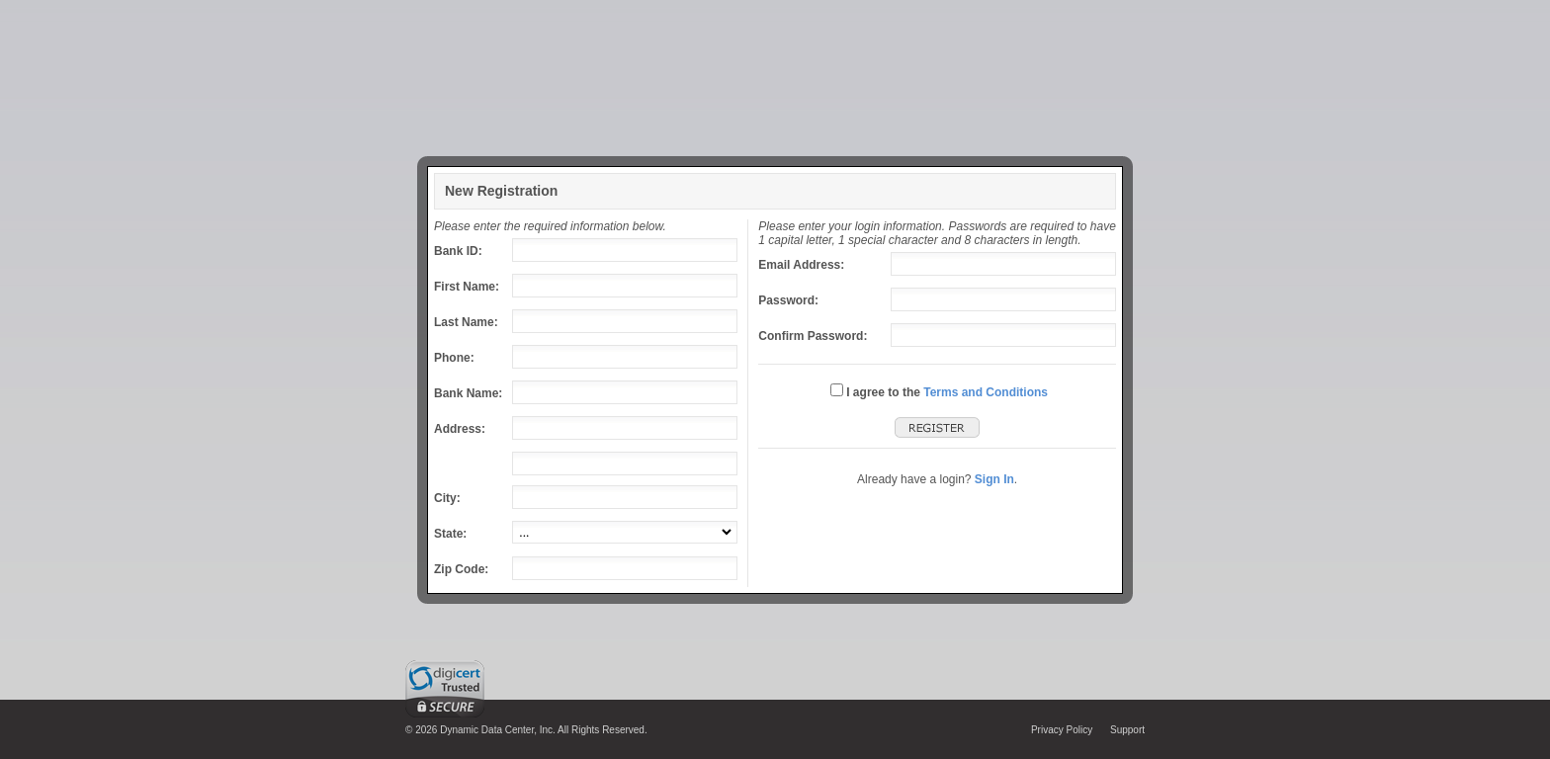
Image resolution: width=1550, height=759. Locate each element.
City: (447, 498)
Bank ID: (458, 251)
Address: (459, 429)
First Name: (466, 287)
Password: (788, 300)
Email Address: (801, 265)
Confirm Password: (812, 336)
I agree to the (883, 392)
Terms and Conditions (985, 392)
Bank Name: (468, 393)
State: (450, 534)
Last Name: (466, 322)
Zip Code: (461, 569)
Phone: (454, 358)
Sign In (994, 479)
